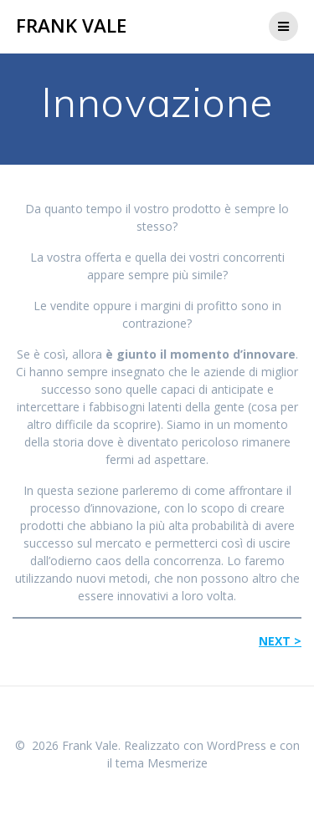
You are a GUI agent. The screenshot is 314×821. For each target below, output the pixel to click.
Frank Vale (71, 26)
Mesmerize (177, 763)
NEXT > (280, 641)
